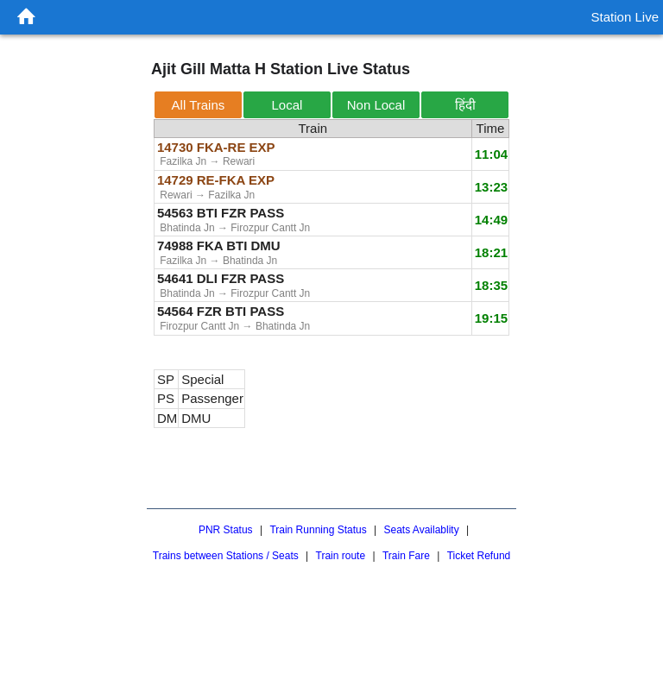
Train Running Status (317, 530)
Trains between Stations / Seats (226, 556)
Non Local (376, 105)
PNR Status (226, 530)
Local (287, 105)
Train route (341, 556)
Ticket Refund (479, 556)
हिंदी (465, 105)
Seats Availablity (420, 530)
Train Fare (406, 556)
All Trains (198, 105)
